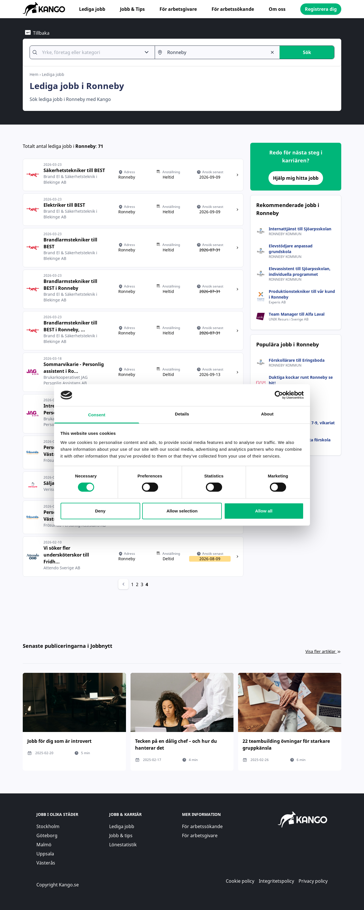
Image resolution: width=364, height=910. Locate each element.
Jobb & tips (121, 835)
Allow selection (181, 510)
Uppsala (45, 854)
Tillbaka (37, 33)
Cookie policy (240, 881)
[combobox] (89, 52)
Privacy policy (313, 881)
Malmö (43, 844)
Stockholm (47, 826)
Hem (34, 74)
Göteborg (46, 835)
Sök (307, 52)
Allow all (263, 510)
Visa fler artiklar (323, 651)
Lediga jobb (92, 9)
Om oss (277, 9)
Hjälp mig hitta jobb (295, 178)
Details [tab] (182, 413)
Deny (100, 510)
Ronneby (85, 146)
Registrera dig (321, 9)
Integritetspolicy (276, 881)
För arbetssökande (233, 9)
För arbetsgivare (178, 9)
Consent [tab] (97, 414)
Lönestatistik (123, 844)
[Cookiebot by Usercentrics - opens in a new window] (279, 395)
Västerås (45, 863)
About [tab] (267, 413)
